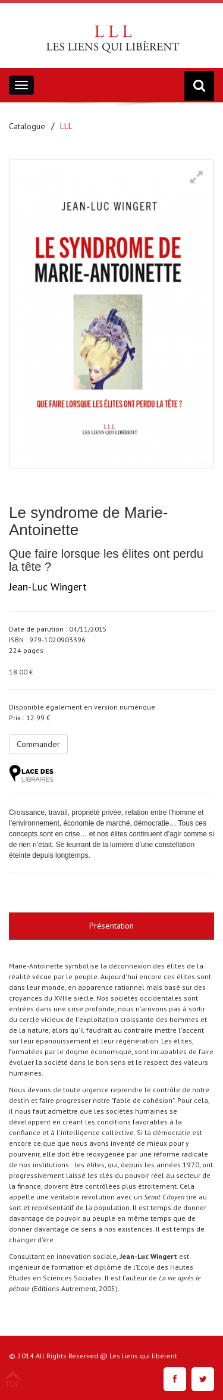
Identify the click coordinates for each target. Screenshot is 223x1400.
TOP (12, 1383)
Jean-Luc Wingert (48, 586)
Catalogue (27, 126)
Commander (38, 744)
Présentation (111, 925)
